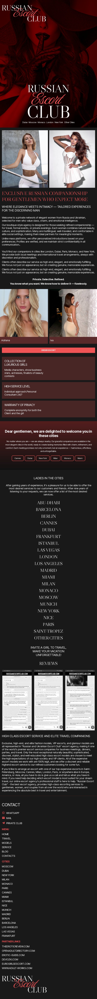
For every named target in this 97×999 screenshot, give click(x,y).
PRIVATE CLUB (14, 823)
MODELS (7, 842)
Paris (48, 624)
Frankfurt (48, 536)
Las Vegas (48, 550)
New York (43, 458)
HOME (5, 834)
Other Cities (48, 638)
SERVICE (6, 847)
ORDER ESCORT (48, 350)
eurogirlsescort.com (16, 963)
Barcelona (48, 509)
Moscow (48, 597)
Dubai (30, 458)
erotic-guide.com (13, 955)
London (48, 556)
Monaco (67, 458)
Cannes (18, 458)
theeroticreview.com (15, 946)
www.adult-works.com (17, 968)
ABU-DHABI (48, 502)
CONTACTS (8, 855)
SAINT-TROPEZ (48, 631)
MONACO (48, 590)
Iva (52, 340)
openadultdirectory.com (18, 950)
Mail (9, 818)
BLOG (5, 851)
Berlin (48, 516)
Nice (48, 617)
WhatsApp (12, 813)
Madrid (48, 570)
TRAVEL (6, 838)
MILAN (48, 583)
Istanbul (48, 543)
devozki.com (10, 959)
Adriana (5, 340)
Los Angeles (48, 563)
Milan (55, 458)
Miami (80, 458)
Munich (48, 604)
